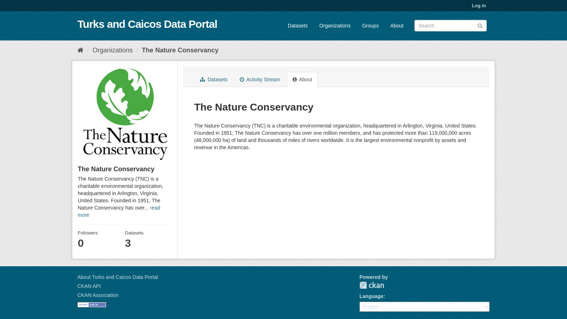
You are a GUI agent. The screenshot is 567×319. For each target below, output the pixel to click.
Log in (479, 5)
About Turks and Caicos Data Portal (117, 277)
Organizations (334, 26)
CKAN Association (98, 295)
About (397, 26)
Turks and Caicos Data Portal (147, 24)
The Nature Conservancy (180, 50)
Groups (370, 26)
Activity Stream (260, 79)
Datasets (298, 26)
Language (371, 296)
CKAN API (89, 286)
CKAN (371, 285)
